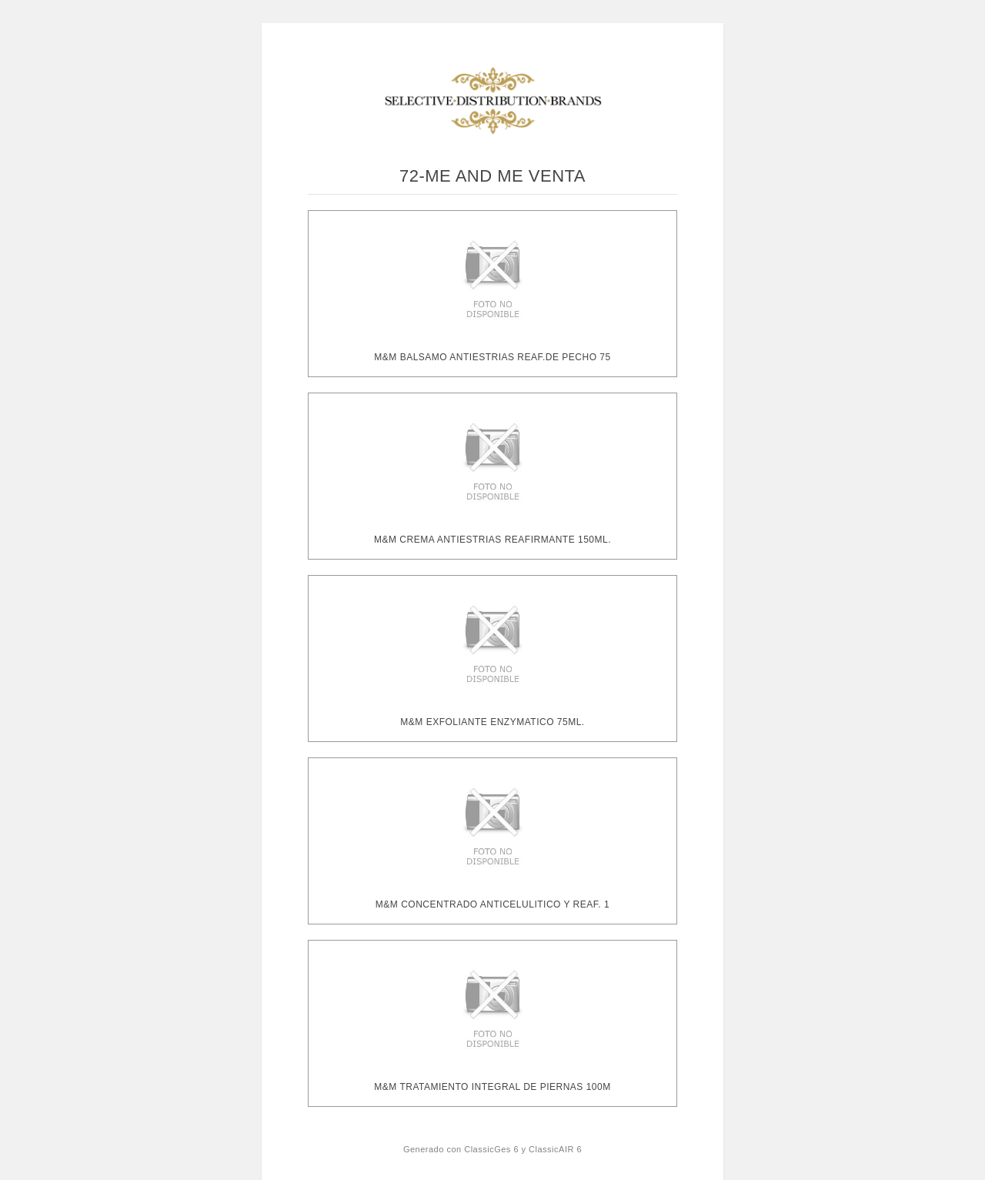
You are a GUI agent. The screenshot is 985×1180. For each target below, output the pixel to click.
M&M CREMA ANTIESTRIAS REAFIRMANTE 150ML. (492, 539)
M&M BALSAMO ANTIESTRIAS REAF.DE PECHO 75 (492, 357)
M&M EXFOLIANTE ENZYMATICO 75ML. (492, 722)
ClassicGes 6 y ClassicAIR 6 (523, 1149)
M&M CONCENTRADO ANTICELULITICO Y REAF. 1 (492, 904)
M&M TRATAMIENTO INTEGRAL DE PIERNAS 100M (492, 1086)
